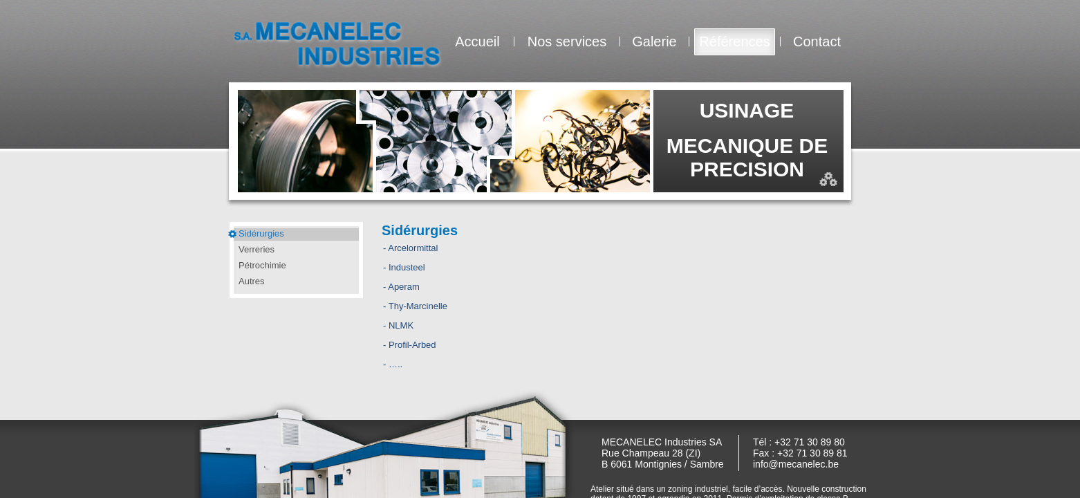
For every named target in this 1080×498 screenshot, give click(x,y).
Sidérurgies (261, 233)
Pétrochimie (262, 265)
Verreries (256, 249)
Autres (252, 281)
